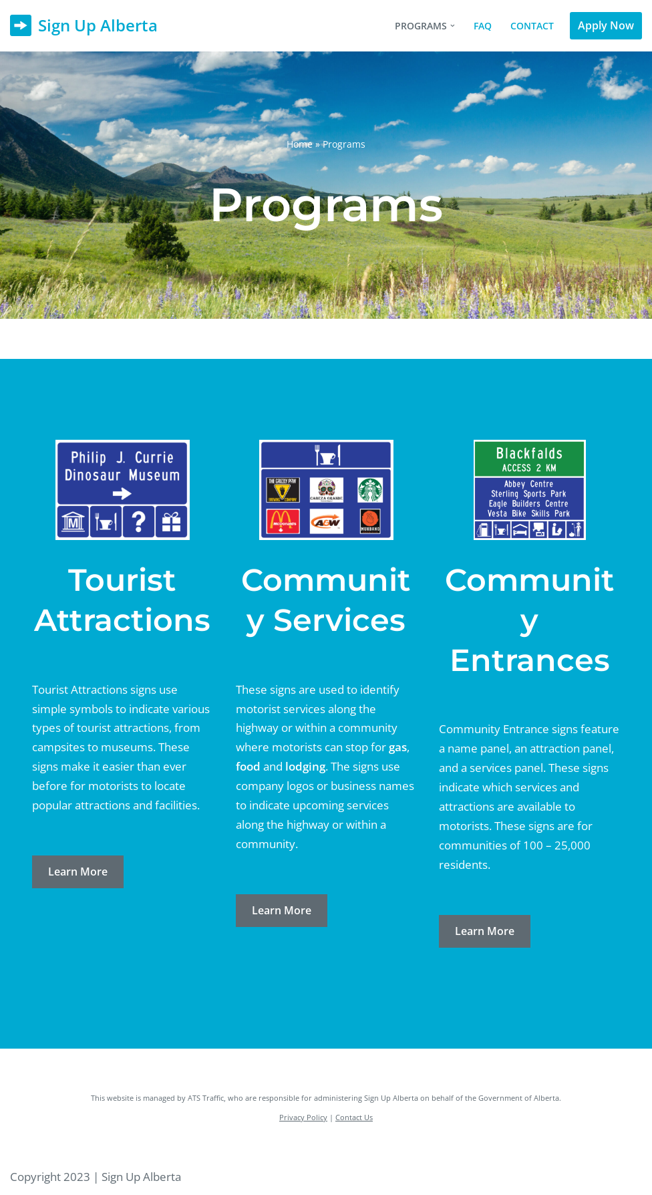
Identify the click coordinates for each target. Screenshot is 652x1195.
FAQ (483, 25)
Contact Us (354, 1117)
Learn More (78, 871)
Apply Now (606, 25)
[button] (452, 25)
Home (300, 144)
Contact (532, 25)
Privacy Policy (303, 1117)
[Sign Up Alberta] (84, 25)
